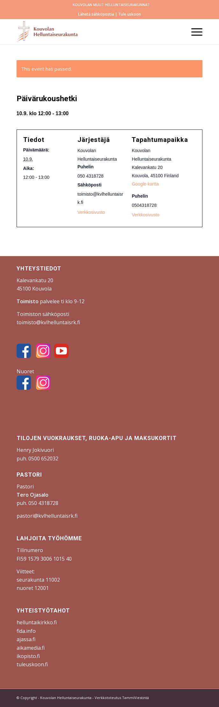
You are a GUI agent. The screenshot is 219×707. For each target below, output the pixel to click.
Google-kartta (145, 183)
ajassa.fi (26, 639)
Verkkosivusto (145, 214)
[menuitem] (111, 4)
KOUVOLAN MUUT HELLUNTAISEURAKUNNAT (111, 4)
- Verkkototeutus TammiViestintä (120, 697)
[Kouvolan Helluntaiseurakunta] (91, 31)
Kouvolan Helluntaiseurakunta (65, 697)
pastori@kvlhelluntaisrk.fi (47, 515)
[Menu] (193, 31)
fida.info (26, 630)
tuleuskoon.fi (32, 664)
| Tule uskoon (127, 14)
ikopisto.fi (28, 656)
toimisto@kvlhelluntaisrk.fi (48, 322)
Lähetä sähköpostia (96, 14)
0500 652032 (43, 458)
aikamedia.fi (31, 647)
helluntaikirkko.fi (37, 622)
